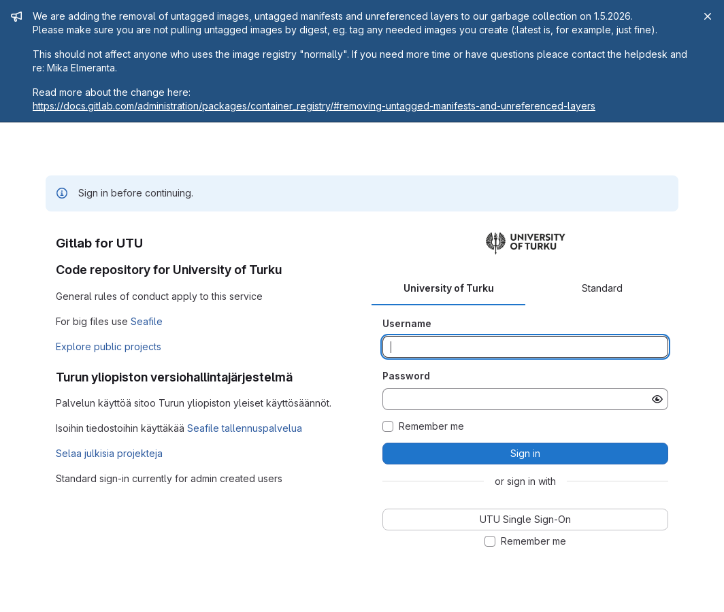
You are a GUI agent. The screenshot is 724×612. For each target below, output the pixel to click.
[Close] (708, 16)
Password (406, 375)
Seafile (147, 321)
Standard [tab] (602, 288)
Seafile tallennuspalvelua (244, 428)
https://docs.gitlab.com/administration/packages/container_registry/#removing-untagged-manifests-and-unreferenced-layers (314, 106)
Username (406, 323)
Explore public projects (108, 346)
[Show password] (657, 399)
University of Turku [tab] (449, 288)
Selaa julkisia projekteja (109, 453)
